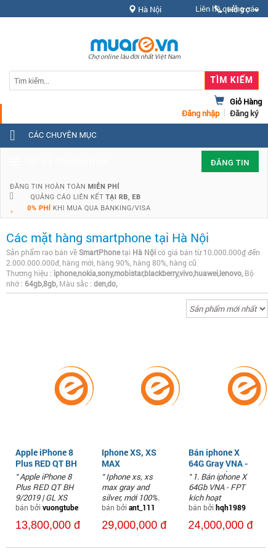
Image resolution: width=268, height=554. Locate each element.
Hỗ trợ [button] (236, 9)
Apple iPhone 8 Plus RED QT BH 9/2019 (46, 463)
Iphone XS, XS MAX (129, 457)
